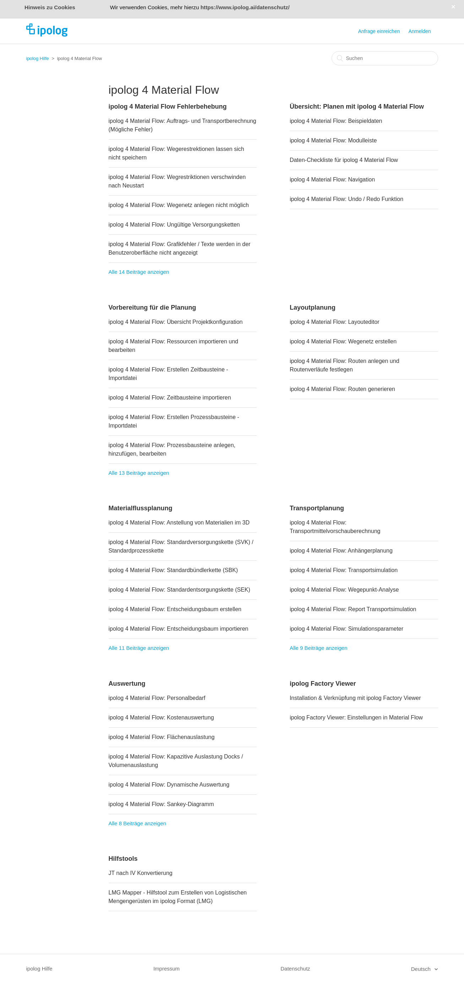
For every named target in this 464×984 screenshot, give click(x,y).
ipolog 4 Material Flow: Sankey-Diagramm (161, 804)
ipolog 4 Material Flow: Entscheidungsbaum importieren (179, 629)
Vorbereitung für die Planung (152, 307)
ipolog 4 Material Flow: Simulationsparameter (346, 629)
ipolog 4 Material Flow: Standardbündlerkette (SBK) (173, 570)
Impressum (166, 969)
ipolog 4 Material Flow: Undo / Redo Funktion (346, 199)
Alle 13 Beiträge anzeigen (139, 473)
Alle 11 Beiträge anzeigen (139, 648)
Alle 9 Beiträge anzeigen (319, 648)
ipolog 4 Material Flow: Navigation (332, 179)
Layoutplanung (312, 307)
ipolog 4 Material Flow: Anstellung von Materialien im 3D (179, 523)
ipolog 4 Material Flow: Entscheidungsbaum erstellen (175, 609)
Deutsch (421, 969)
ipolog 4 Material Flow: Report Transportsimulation (353, 609)
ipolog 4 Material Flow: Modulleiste (333, 140)
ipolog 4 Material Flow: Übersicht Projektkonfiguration (176, 322)
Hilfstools (123, 858)
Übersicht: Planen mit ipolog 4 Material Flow (357, 106)
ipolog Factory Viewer (323, 683)
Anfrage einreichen (379, 31)
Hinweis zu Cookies (49, 7)
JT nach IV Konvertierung (141, 873)
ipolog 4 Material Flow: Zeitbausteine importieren (170, 398)
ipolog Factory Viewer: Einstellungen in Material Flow (356, 717)
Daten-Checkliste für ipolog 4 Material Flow (344, 160)
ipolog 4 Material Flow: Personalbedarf (157, 698)
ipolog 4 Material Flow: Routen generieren (342, 389)
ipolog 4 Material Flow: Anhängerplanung (341, 551)
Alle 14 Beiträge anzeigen (139, 272)
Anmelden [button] (419, 31)
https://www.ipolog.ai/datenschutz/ (245, 7)
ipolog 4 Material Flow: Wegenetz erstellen (343, 341)
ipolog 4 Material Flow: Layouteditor (335, 322)
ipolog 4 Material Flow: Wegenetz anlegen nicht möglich (179, 205)
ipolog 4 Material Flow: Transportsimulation (344, 570)
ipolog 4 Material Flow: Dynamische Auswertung (169, 785)
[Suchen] (385, 58)
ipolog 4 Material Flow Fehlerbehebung (168, 106)
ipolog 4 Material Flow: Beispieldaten (336, 121)
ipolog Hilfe (37, 58)
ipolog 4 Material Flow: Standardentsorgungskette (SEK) (179, 590)
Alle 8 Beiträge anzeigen (138, 823)
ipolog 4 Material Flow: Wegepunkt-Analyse (344, 590)
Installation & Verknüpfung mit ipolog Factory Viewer (355, 698)
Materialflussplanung (141, 508)
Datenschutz (295, 969)
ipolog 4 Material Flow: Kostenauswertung (161, 717)
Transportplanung (317, 508)
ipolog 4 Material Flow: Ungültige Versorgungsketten (174, 225)
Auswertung (127, 683)
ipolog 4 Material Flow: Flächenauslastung (162, 737)
